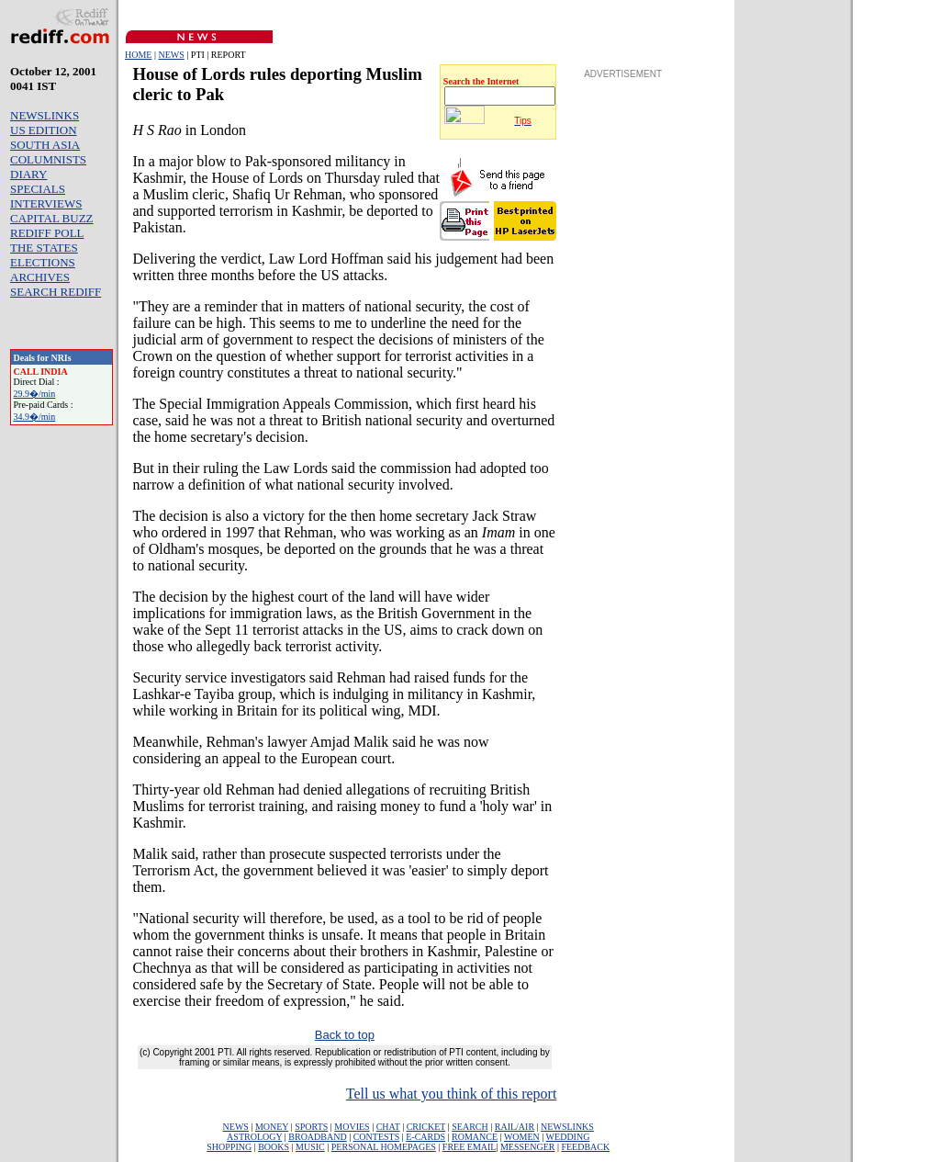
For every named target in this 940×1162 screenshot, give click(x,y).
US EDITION (43, 130)
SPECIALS (37, 189)
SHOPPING (229, 1147)
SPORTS (311, 1127)
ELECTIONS (42, 262)
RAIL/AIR (514, 1127)
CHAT (388, 1127)
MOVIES (351, 1127)
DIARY (28, 174)
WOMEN (522, 1137)
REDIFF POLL (47, 233)
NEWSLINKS (44, 115)
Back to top (345, 1035)
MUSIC (310, 1147)
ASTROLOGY (254, 1137)
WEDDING (568, 1137)
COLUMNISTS (48, 159)
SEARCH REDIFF (55, 292)
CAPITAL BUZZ (52, 218)
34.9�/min (35, 417)
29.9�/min (35, 394)
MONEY (271, 1127)
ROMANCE (475, 1137)
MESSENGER (527, 1147)
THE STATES (44, 247)
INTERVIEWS (46, 203)
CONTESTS (376, 1137)
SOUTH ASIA (45, 145)
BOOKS (273, 1147)
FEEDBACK (585, 1147)
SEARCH (469, 1127)
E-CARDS (425, 1137)
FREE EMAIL (469, 1147)
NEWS (171, 55)
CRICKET (426, 1127)
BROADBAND (317, 1137)
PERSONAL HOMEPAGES (383, 1147)
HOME (138, 55)
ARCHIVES (40, 277)
